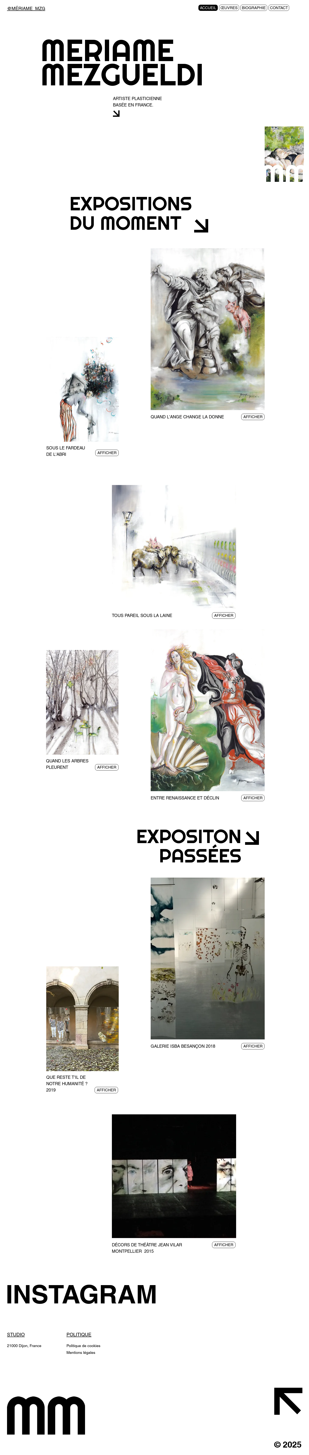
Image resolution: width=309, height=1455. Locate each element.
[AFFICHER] (107, 453)
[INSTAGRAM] (88, 1294)
